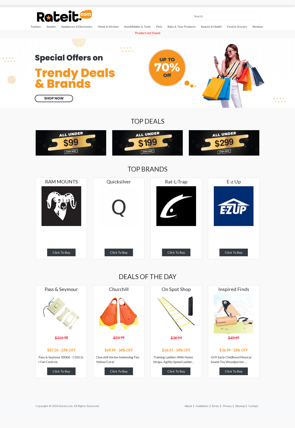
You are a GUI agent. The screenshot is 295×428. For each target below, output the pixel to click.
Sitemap (240, 406)
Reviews (257, 26)
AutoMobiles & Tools (137, 26)
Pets (159, 26)
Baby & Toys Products (182, 26)
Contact (253, 406)
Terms (215, 406)
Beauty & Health (211, 26)
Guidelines (202, 406)
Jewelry (51, 26)
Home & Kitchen (108, 26)
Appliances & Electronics (76, 26)
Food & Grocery (237, 26)
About (188, 406)
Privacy (227, 406)
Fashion (36, 26)
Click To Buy (61, 252)
